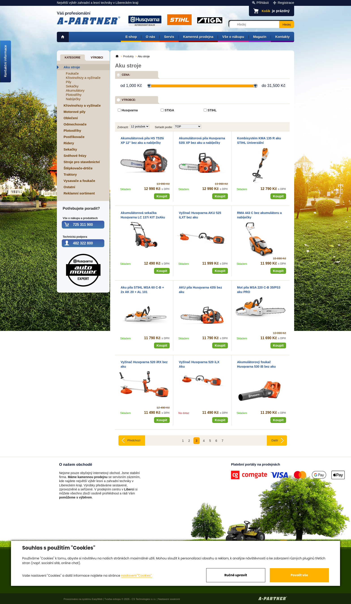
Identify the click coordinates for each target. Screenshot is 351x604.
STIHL (212, 110)
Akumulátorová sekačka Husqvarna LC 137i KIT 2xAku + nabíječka (143, 217)
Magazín (259, 37)
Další (274, 440)
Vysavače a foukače (79, 181)
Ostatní (69, 187)
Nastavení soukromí (169, 599)
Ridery (69, 143)
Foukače (72, 73)
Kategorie (72, 57)
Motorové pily (75, 112)
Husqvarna (130, 110)
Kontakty (282, 37)
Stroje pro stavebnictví (82, 162)
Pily (68, 82)
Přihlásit (263, 2)
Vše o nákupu (233, 37)
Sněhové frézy (75, 155)
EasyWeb (97, 599)
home (63, 37)
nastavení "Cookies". (136, 575)
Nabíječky (73, 99)
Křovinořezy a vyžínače (83, 78)
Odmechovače (75, 124)
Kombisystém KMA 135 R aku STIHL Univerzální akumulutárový (259, 142)
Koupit (161, 196)
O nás (150, 37)
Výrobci (97, 57)
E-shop (131, 37)
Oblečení (71, 118)
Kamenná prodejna (198, 37)
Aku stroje (72, 67)
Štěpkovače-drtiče (78, 168)
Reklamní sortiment (79, 193)
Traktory (70, 174)
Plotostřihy (73, 95)
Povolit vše (299, 575)
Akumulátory (75, 90)
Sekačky (72, 86)
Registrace (286, 2)
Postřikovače (74, 137)
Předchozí (134, 440)
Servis (169, 37)
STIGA (169, 110)
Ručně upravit (235, 575)
